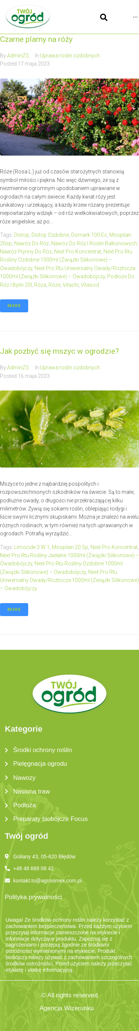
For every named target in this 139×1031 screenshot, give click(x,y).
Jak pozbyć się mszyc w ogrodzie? (59, 351)
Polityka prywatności (33, 897)
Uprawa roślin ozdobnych (70, 56)
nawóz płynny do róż (26, 252)
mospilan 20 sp (70, 547)
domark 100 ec (89, 235)
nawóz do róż (31, 243)
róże (54, 285)
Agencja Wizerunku (67, 1008)
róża (40, 285)
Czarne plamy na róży (36, 39)
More (14, 305)
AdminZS (18, 56)
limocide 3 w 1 (32, 547)
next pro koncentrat (77, 252)
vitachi (71, 285)
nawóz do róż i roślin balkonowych (94, 243)
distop (21, 235)
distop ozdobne (50, 235)
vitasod (90, 285)
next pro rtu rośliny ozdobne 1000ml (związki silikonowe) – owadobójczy (66, 260)
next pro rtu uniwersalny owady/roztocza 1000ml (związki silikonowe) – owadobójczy (69, 580)
